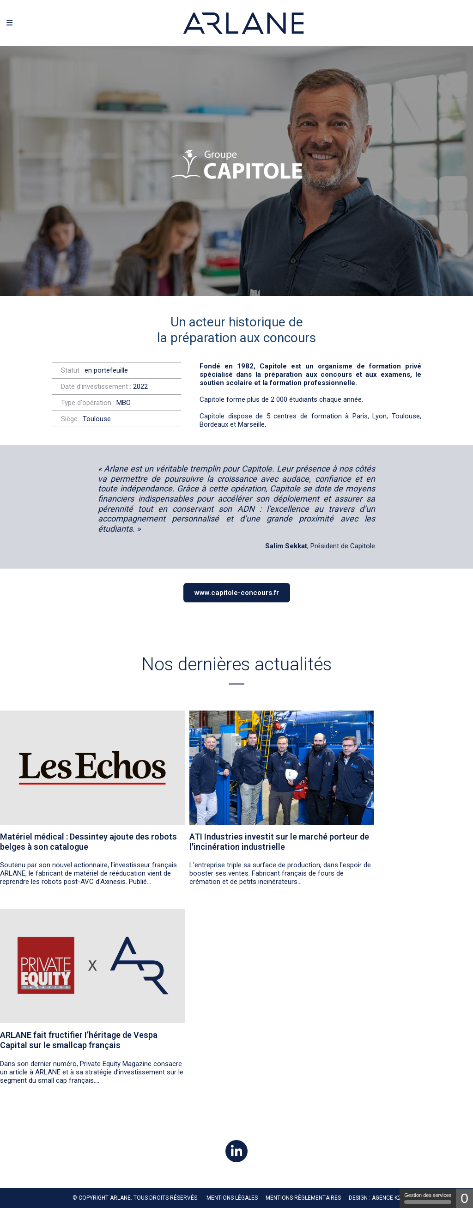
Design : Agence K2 (375, 1198)
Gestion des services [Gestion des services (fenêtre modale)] (427, 1198)
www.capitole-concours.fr (236, 593)
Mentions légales (232, 1198)
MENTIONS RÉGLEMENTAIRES (303, 1198)
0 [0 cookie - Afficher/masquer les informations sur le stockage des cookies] (464, 1198)
